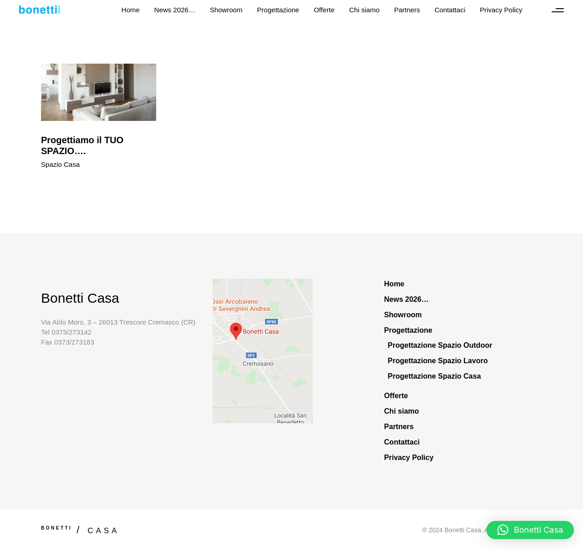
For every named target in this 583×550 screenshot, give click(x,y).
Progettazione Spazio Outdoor (440, 345)
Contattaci (401, 442)
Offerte (396, 396)
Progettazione (408, 330)
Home (394, 284)
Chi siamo (401, 411)
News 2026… (406, 299)
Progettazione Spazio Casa (434, 376)
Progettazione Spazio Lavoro (438, 361)
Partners (399, 426)
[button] (530, 530)
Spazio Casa (60, 164)
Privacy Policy (409, 457)
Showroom (403, 315)
